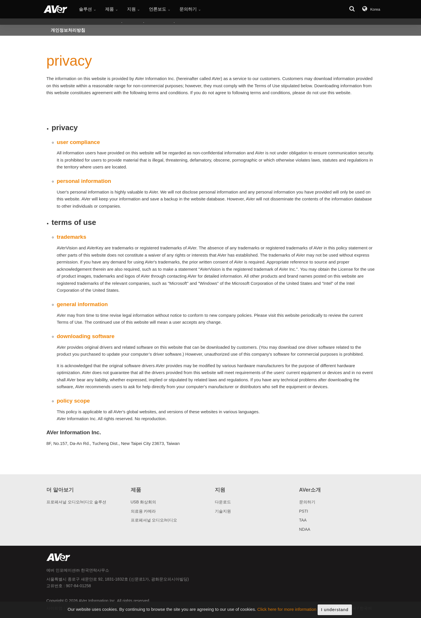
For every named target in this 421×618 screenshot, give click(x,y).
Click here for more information (286, 610)
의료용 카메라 (143, 511)
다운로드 (223, 502)
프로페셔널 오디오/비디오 (154, 520)
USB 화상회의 (143, 502)
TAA (303, 520)
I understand (334, 610)
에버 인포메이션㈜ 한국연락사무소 (77, 570)
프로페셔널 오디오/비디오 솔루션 (76, 502)
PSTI (303, 511)
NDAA (304, 529)
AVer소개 (310, 490)
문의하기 (307, 502)
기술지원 (223, 511)
